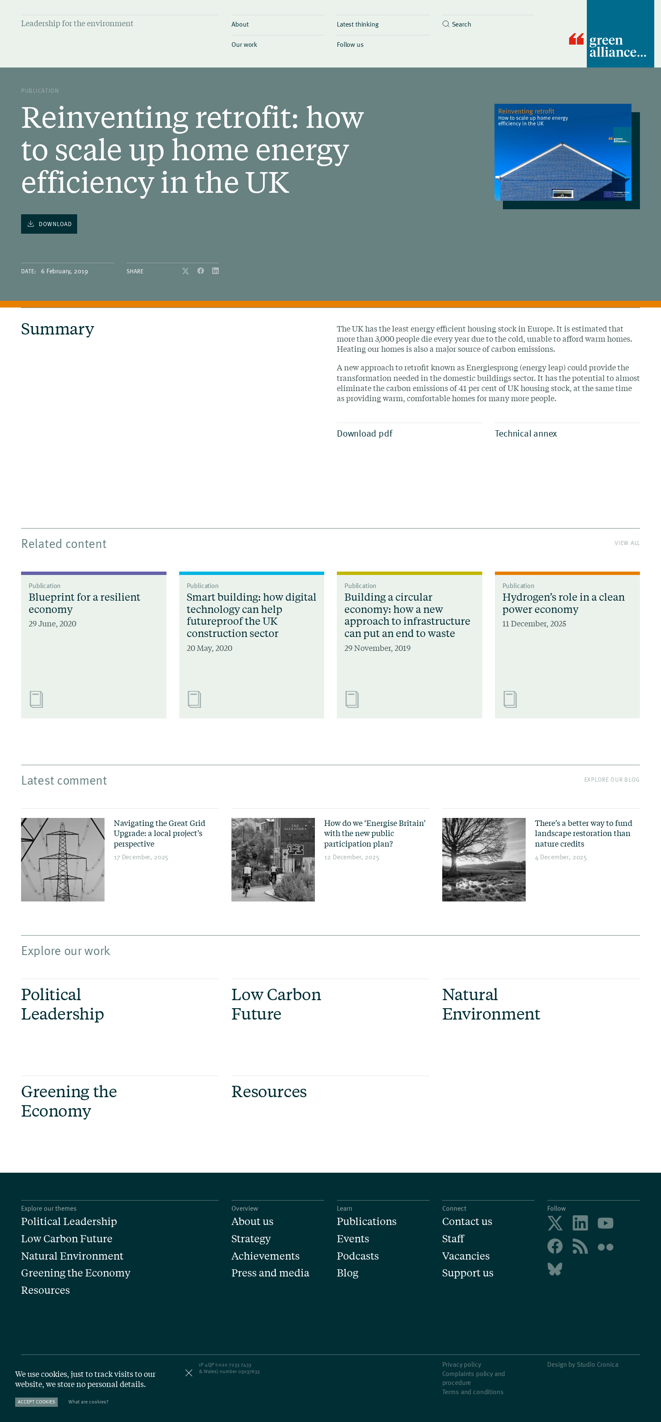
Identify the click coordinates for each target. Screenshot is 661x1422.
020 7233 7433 (235, 1364)
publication (40, 90)
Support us (468, 1273)
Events (353, 1239)
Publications (367, 1221)
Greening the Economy (75, 1273)
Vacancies (466, 1256)
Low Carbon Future (67, 1239)
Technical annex (565, 432)
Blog (347, 1273)
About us (252, 1221)
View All (627, 543)
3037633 (250, 1371)
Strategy (251, 1239)
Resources (45, 1290)
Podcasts (358, 1256)
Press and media (270, 1273)
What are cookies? (88, 1401)
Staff (453, 1239)
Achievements (265, 1256)
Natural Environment (72, 1256)
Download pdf (407, 432)
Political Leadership (69, 1221)
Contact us (467, 1221)
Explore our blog (612, 779)
